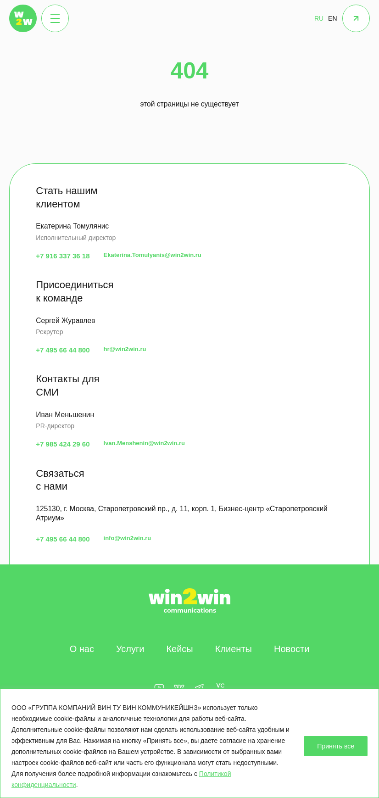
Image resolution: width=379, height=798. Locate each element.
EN (332, 18)
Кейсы (179, 649)
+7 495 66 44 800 (62, 350)
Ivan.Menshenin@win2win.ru (144, 443)
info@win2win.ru (127, 538)
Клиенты (233, 649)
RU (318, 18)
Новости (291, 649)
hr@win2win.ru (125, 349)
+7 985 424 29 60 (62, 444)
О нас (82, 649)
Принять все (335, 746)
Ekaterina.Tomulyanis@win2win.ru (152, 254)
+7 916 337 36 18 (62, 256)
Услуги (130, 649)
